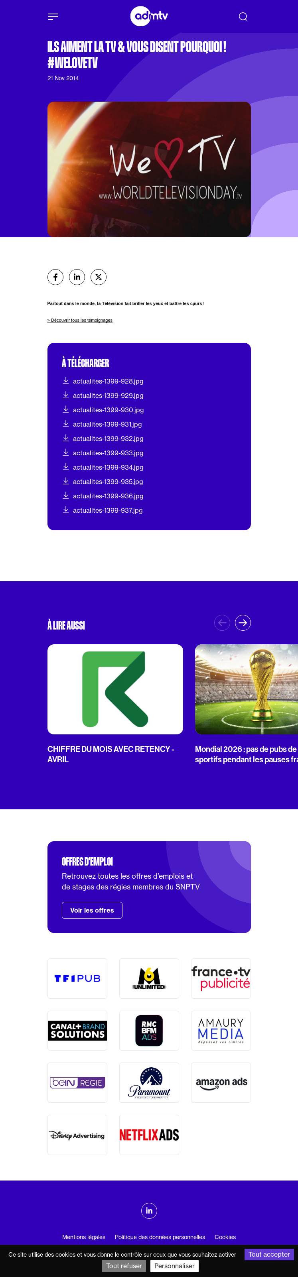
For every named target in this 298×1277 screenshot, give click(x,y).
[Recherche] (243, 16)
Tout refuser (124, 1266)
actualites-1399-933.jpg (103, 452)
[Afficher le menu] (53, 16)
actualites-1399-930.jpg (103, 409)
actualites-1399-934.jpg (103, 466)
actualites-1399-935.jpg (102, 481)
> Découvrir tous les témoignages (80, 320)
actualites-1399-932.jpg (103, 438)
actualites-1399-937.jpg (102, 510)
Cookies (225, 1237)
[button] (243, 623)
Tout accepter (269, 1254)
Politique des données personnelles (160, 1237)
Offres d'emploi (87, 861)
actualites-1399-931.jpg (102, 423)
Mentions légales (83, 1237)
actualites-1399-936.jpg (103, 495)
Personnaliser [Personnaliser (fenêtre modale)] (174, 1266)
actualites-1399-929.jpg (103, 395)
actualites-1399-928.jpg (103, 380)
